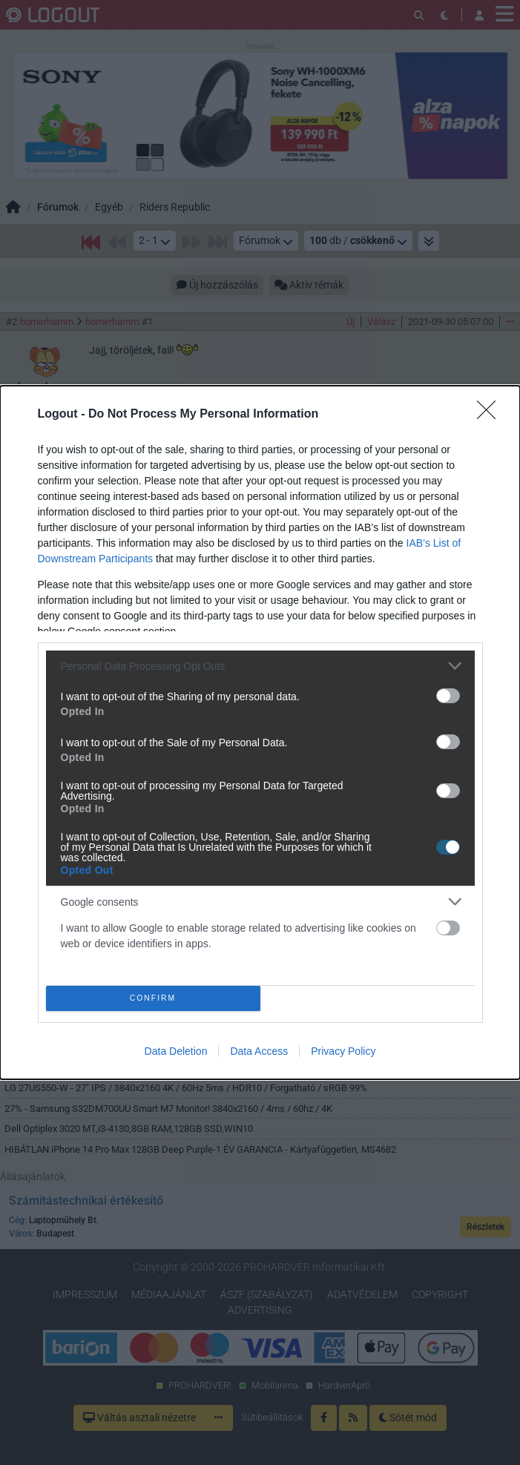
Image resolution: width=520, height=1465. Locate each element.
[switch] (448, 695)
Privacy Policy (343, 1051)
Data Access (259, 1051)
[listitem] (260, 666)
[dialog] (260, 732)
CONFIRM (153, 998)
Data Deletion (176, 1051)
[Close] (491, 415)
